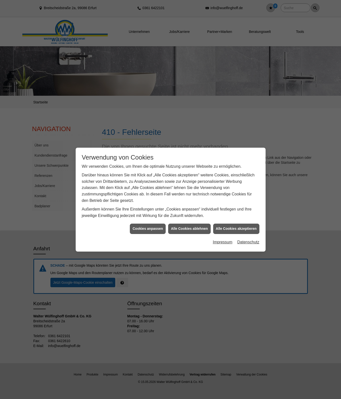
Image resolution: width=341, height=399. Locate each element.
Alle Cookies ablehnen (189, 224)
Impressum (222, 237)
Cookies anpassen (148, 224)
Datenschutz (248, 237)
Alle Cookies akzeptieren (236, 224)
